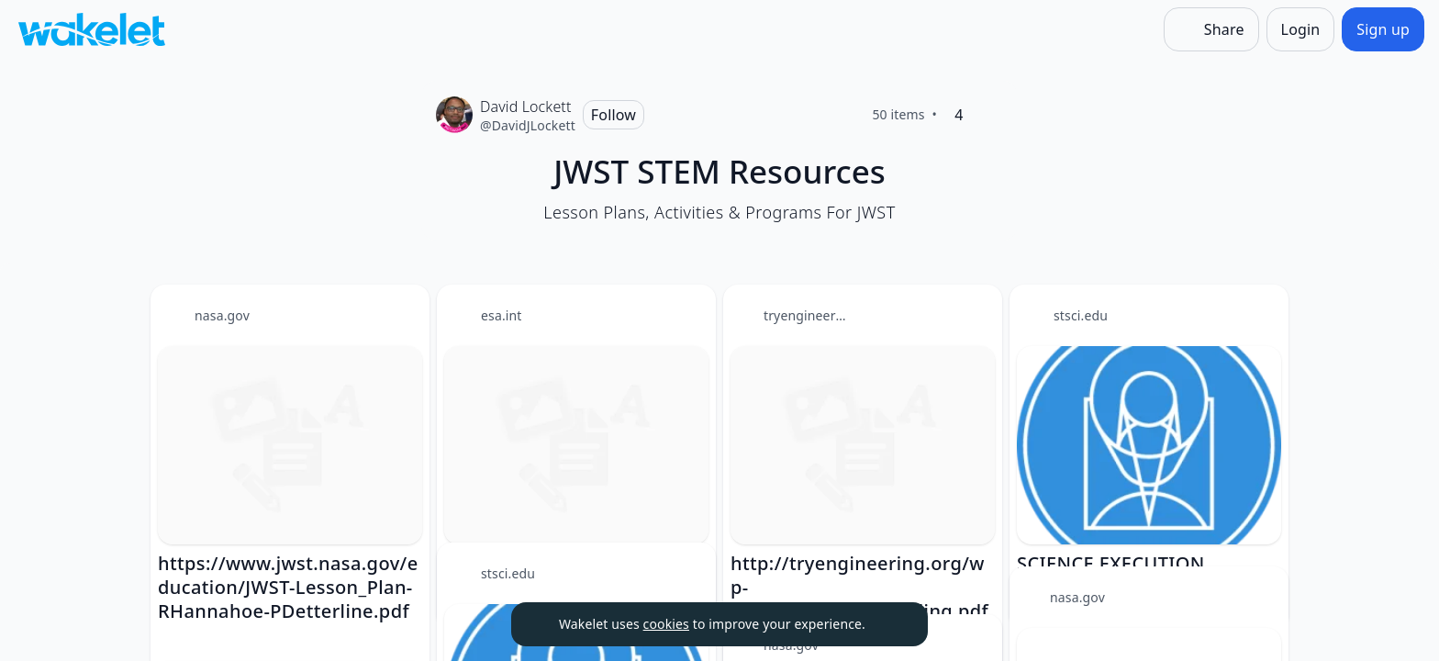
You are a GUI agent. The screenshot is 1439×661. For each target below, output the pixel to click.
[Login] (1300, 29)
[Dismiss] (891, 624)
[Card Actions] (400, 314)
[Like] (988, 114)
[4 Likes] (959, 114)
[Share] (1211, 29)
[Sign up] (1383, 29)
